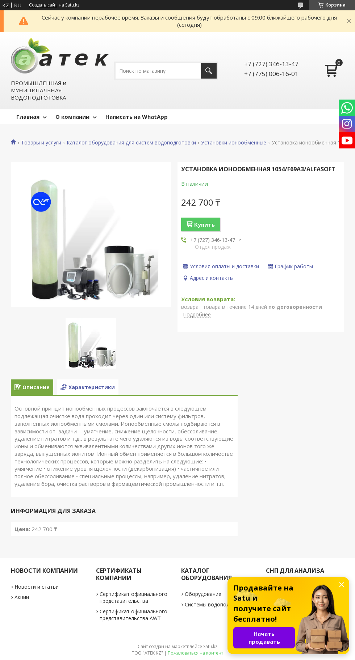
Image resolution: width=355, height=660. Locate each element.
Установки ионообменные (233, 142)
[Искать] (209, 71)
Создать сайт (43, 5)
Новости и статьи (36, 586)
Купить (204, 224)
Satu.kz (210, 646)
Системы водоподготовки (217, 604)
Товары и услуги (41, 142)
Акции (21, 597)
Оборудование (203, 593)
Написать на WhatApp (136, 116)
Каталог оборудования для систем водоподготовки (131, 142)
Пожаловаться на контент (195, 653)
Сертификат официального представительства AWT (133, 615)
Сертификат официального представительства (133, 597)
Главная (27, 116)
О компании (72, 116)
